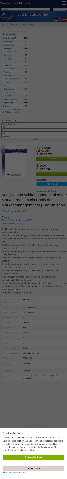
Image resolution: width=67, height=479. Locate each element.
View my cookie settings (14, 472)
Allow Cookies (33, 457)
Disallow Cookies (33, 468)
